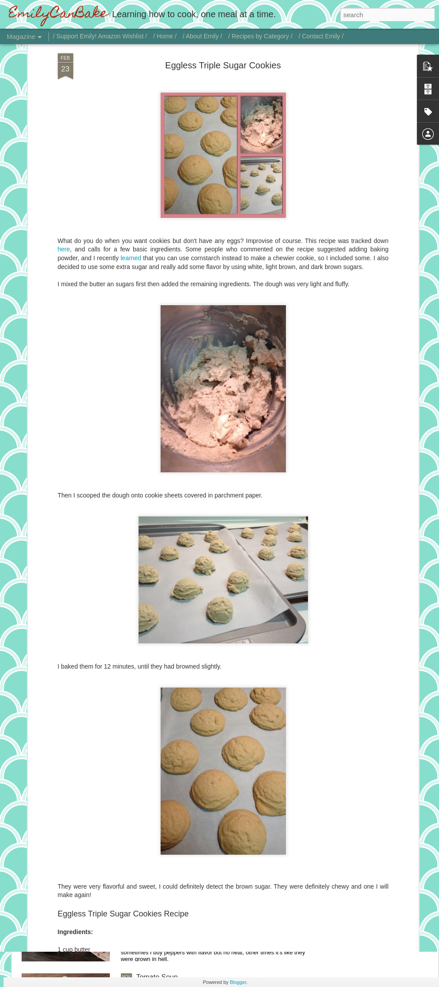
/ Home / (164, 36)
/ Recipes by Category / (260, 36)
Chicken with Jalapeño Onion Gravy (192, 877)
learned (130, 181)
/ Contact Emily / (321, 36)
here (64, 173)
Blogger (238, 982)
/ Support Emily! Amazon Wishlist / (100, 36)
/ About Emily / (202, 36)
